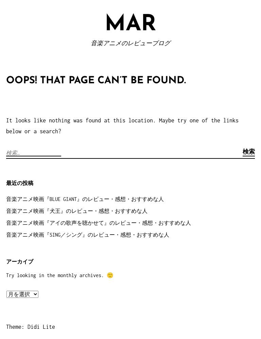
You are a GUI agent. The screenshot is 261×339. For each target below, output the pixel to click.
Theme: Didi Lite (30, 327)
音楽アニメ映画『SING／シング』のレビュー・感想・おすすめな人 (87, 235)
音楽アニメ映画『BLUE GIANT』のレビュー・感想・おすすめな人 (85, 199)
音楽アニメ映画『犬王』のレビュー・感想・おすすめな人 (76, 211)
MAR (130, 25)
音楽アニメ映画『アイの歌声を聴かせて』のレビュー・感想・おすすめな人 (98, 223)
